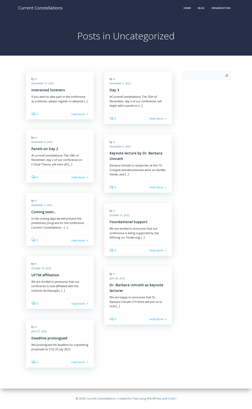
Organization (220, 8)
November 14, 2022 (42, 83)
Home (187, 8)
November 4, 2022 (41, 142)
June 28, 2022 (117, 278)
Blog (201, 8)
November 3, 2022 (120, 146)
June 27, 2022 (39, 331)
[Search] (227, 76)
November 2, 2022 (41, 205)
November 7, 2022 (120, 83)
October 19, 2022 (119, 215)
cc (36, 78)
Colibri (172, 398)
